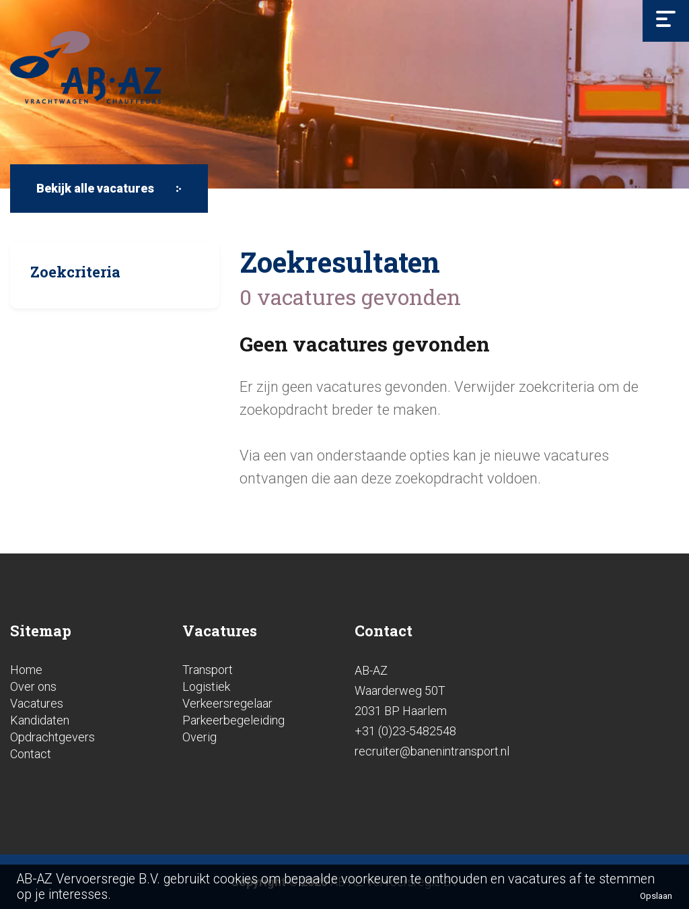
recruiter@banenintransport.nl (432, 751)
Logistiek (206, 686)
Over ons (33, 686)
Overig (199, 737)
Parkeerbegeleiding (233, 720)
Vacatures (36, 703)
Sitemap (40, 630)
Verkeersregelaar (227, 703)
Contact (30, 754)
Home (26, 670)
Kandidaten (39, 720)
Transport (207, 670)
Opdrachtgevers (52, 737)
